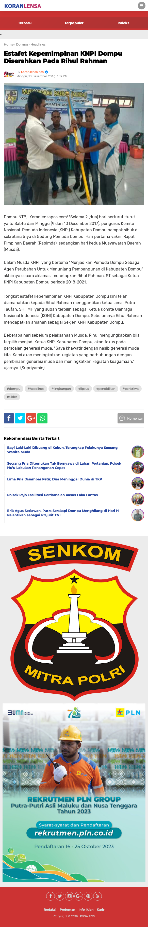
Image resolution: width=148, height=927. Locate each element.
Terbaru (24, 23)
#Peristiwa (131, 389)
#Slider (12, 397)
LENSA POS (86, 916)
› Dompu (21, 44)
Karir (100, 909)
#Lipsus (83, 389)
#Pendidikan (105, 389)
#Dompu (13, 389)
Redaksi (50, 909)
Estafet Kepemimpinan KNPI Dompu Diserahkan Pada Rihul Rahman (63, 57)
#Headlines (36, 389)
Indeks (123, 23)
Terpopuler (74, 23)
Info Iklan (85, 909)
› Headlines (37, 44)
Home (8, 44)
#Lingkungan (61, 389)
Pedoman (67, 909)
